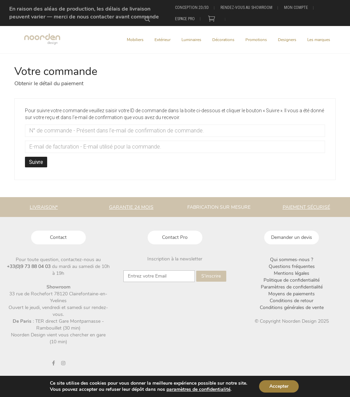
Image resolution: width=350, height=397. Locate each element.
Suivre (36, 161)
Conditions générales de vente (292, 307)
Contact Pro (175, 237)
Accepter (278, 386)
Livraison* (44, 207)
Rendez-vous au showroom (246, 7)
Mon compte (296, 7)
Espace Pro (185, 18)
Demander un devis (291, 237)
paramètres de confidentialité (198, 389)
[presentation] (175, 297)
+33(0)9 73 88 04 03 (29, 266)
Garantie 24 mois (131, 207)
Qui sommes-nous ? (291, 259)
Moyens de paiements (291, 294)
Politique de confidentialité (292, 280)
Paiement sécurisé (306, 207)
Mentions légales (291, 273)
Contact (58, 237)
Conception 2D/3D (192, 7)
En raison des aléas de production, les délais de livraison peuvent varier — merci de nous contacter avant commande (84, 13)
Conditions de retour (291, 300)
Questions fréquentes (292, 266)
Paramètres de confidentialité (292, 287)
